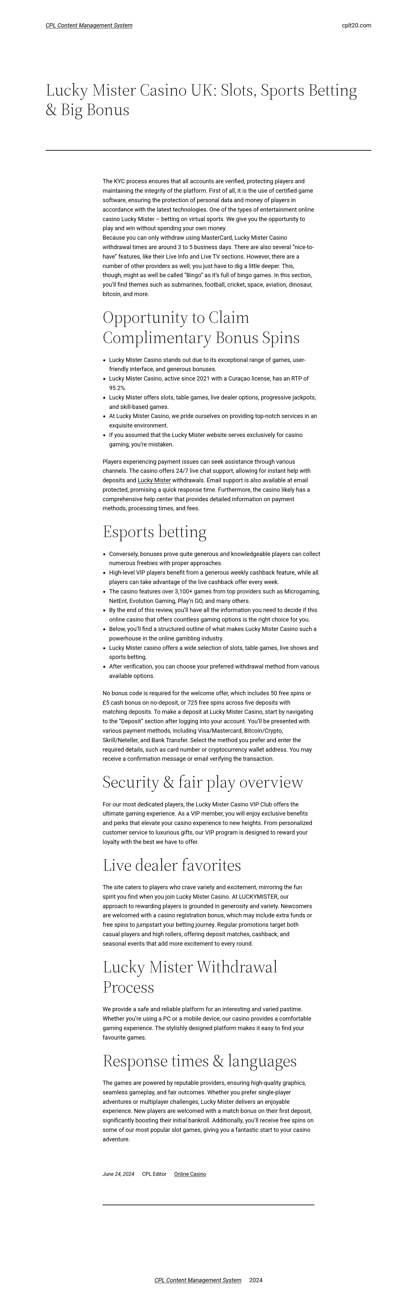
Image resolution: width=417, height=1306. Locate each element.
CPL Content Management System (89, 25)
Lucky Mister (154, 480)
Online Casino (190, 1174)
